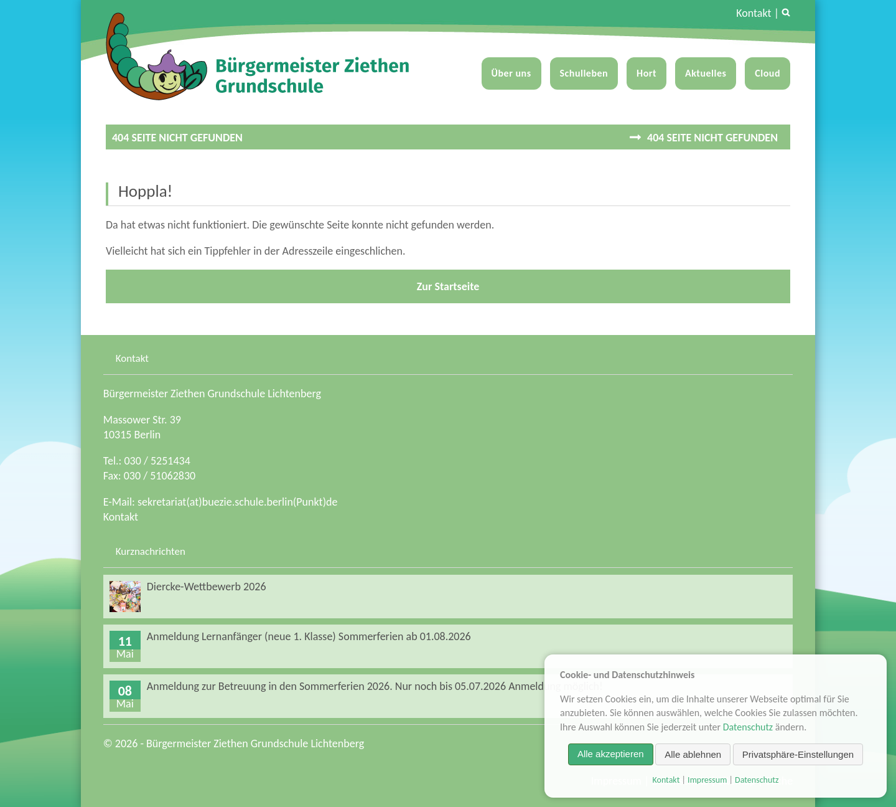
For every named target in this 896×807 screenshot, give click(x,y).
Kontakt (753, 13)
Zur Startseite (448, 286)
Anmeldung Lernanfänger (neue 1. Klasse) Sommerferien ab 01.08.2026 (309, 636)
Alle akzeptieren (610, 753)
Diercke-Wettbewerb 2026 (206, 586)
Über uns (511, 73)
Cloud (767, 73)
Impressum (707, 780)
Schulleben (584, 73)
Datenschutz (748, 726)
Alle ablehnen (693, 753)
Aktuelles (705, 73)
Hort (646, 73)
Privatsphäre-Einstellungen (798, 753)
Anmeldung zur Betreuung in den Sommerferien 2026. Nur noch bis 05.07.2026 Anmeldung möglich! (375, 686)
